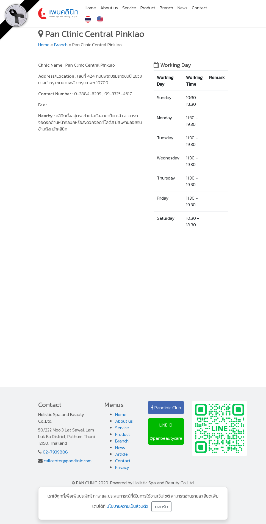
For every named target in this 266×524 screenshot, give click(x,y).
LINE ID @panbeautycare (166, 431)
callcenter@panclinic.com (68, 460)
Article (121, 454)
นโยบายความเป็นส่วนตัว (127, 506)
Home (90, 7)
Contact (199, 7)
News (182, 7)
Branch (166, 7)
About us (109, 7)
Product (147, 7)
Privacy (122, 467)
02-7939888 (55, 452)
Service (129, 7)
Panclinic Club (166, 407)
